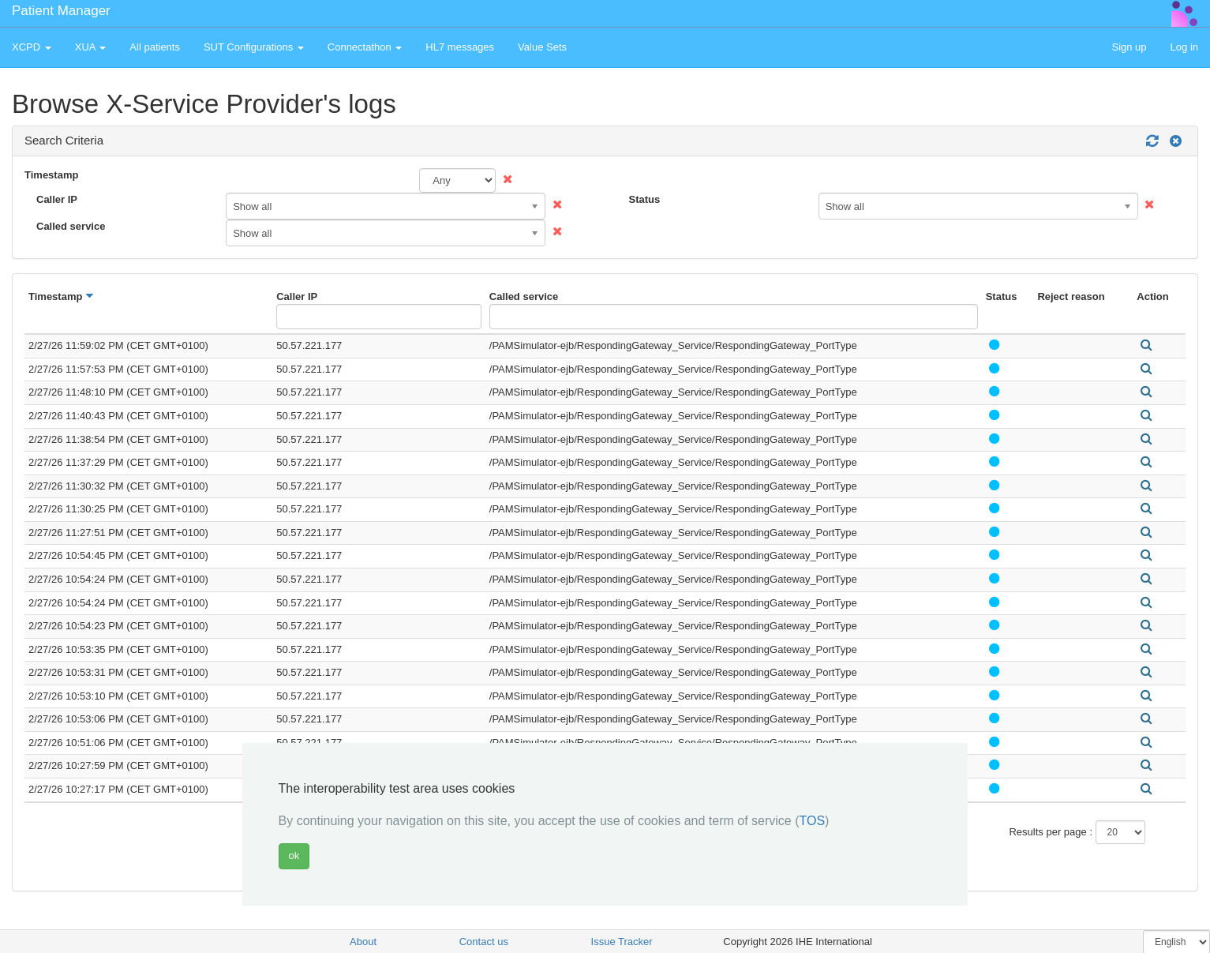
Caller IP (56, 199)
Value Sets (542, 47)
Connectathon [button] (365, 47)
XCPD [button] (31, 47)
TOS (813, 820)
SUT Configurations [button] (254, 47)
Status (645, 199)
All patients (154, 47)
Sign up (1128, 47)
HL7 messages (459, 47)
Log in (1184, 47)
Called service (70, 226)
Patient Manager (61, 10)
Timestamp (51, 175)
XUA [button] (91, 47)
